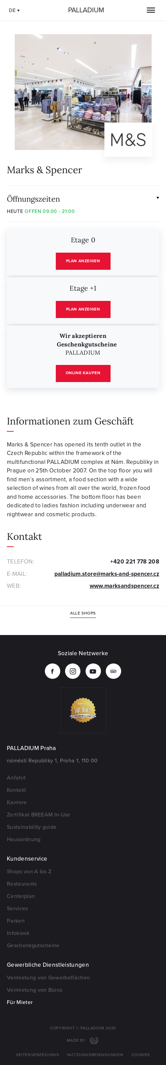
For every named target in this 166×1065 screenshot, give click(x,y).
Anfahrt (16, 777)
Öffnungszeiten (33, 198)
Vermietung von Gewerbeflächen (48, 977)
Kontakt (16, 790)
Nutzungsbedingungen (95, 1054)
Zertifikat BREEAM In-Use (39, 814)
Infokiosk (18, 933)
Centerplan (21, 896)
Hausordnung (24, 839)
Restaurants (22, 883)
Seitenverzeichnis (37, 1054)
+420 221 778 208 (134, 561)
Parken (16, 920)
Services (17, 908)
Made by (77, 1040)
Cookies (140, 1054)
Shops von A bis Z (29, 871)
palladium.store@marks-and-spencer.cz (106, 574)
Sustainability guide (31, 827)
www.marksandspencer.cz (124, 585)
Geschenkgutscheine (33, 945)
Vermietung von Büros (34, 990)
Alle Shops (83, 613)
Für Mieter (20, 1002)
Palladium (86, 10)
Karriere (17, 802)
